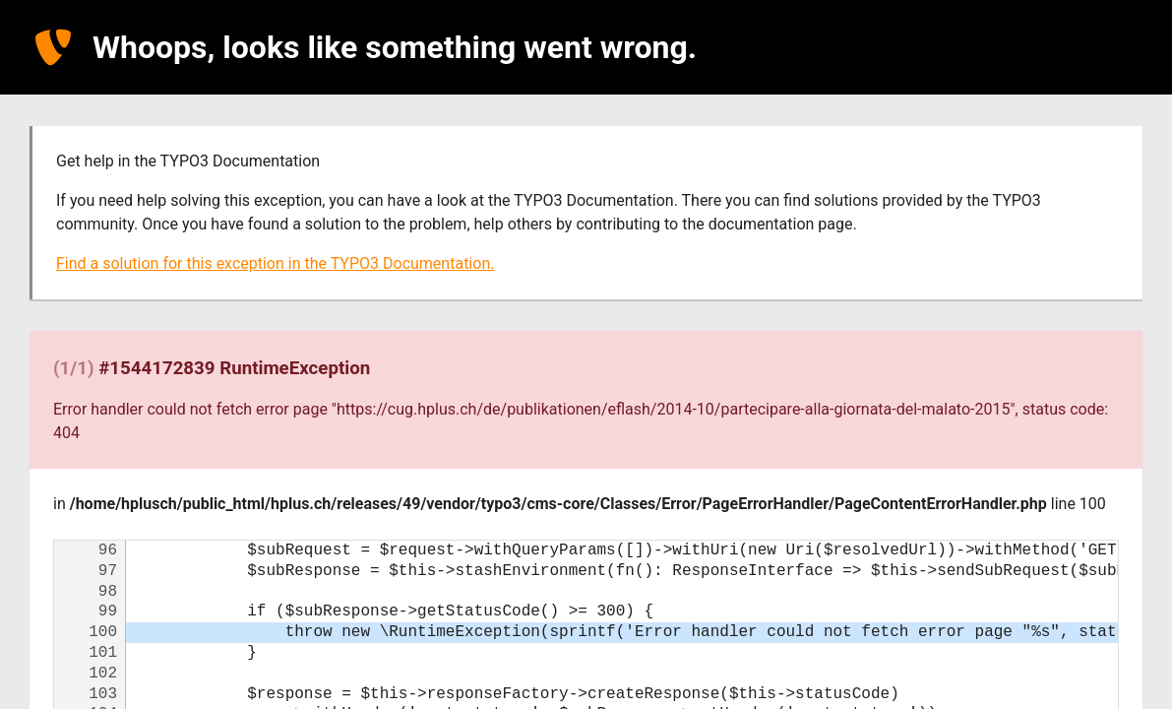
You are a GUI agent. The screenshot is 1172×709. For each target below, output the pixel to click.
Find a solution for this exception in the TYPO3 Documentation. (275, 263)
